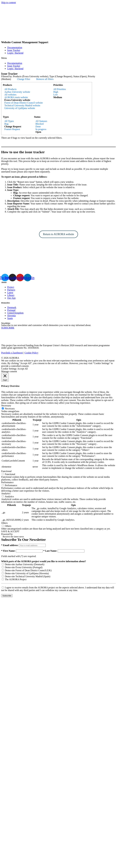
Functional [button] (6, 471)
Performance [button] (7, 482)
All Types (9, 121)
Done (38, 126)
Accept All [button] (22, 368)
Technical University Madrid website (22, 105)
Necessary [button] (6, 405)
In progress (41, 129)
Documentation (14, 47)
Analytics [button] (5, 493)
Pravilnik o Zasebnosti (12, 352)
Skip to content (8, 2)
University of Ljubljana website (19, 108)
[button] (58, 58)
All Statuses (41, 121)
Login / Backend (15, 53)
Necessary (10, 408)
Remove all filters (45, 79)
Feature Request (12, 129)
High (55, 92)
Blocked (40, 124)
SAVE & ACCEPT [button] (10, 531)
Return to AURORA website (58, 234)
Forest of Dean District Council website (23, 102)
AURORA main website (16, 97)
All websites (10, 94)
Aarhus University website (17, 92)
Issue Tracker (13, 50)
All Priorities (59, 89)
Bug (6, 124)
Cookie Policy (31, 352)
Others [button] (4, 523)
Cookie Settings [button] (9, 368)
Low (55, 94)
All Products (10, 89)
